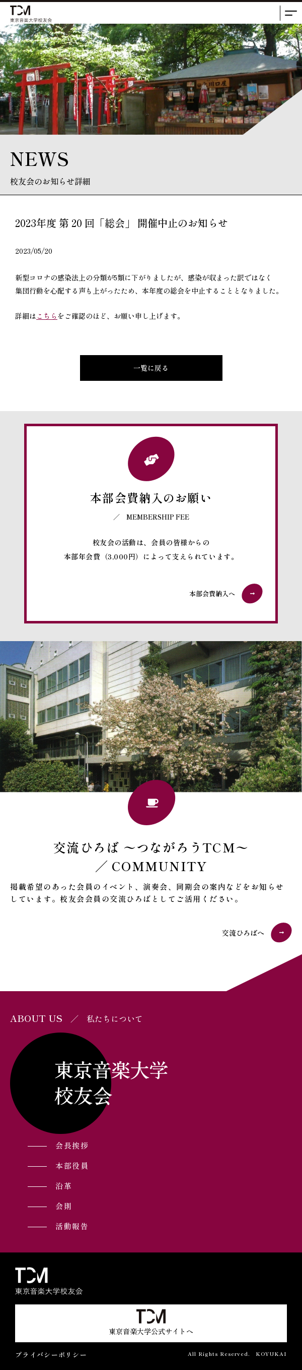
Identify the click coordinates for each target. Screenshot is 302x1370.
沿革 (63, 1185)
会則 (63, 1206)
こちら (46, 316)
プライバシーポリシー (51, 1354)
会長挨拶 (72, 1145)
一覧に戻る (151, 368)
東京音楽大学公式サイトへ (151, 1322)
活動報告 (72, 1226)
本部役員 (72, 1165)
